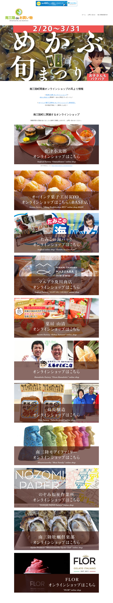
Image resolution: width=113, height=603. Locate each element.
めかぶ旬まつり (45, 97)
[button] (56, 53)
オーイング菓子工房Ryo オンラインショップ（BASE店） (57, 102)
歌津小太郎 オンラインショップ (56, 95)
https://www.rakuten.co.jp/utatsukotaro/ (62, 165)
